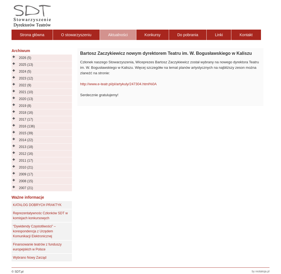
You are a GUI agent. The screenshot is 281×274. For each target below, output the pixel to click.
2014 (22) (26, 140)
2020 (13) (26, 99)
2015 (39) (26, 133)
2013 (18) (26, 147)
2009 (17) (26, 174)
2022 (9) (25, 85)
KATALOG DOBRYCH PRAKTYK (37, 205)
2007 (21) (26, 188)
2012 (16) (26, 154)
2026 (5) (25, 58)
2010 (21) (26, 167)
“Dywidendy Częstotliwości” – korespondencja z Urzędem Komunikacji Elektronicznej (34, 231)
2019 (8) (25, 106)
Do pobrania (187, 35)
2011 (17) (26, 160)
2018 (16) (26, 113)
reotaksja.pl (262, 271)
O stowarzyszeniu (76, 35)
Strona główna (32, 35)
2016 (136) (27, 126)
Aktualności (118, 35)
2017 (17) (26, 119)
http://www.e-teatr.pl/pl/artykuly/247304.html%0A (118, 84)
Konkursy (153, 35)
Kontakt (246, 35)
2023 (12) (26, 78)
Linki (219, 35)
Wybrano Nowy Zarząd (29, 257)
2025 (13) (26, 65)
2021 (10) (26, 92)
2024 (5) (25, 71)
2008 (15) (26, 181)
